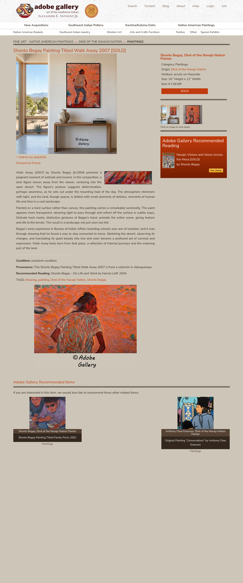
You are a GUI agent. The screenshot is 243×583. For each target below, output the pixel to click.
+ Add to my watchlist (31, 157)
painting (43, 280)
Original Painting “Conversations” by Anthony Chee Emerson (195, 442)
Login (210, 6)
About (181, 6)
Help (196, 6)
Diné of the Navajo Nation (100, 42)
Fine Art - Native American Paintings (43, 42)
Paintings (135, 42)
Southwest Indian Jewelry (74, 32)
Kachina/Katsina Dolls (140, 25)
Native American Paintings (196, 25)
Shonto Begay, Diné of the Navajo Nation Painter (192, 57)
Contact (149, 6)
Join (224, 6)
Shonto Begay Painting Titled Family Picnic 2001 (48, 437)
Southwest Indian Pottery (85, 25)
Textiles (180, 32)
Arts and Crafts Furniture (144, 32)
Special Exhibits (210, 32)
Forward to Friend (28, 163)
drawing (31, 280)
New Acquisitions (36, 25)
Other (193, 32)
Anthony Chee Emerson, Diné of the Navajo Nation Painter (196, 432)
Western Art (114, 32)
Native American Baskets (28, 32)
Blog (166, 6)
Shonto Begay (96, 280)
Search (132, 6)
